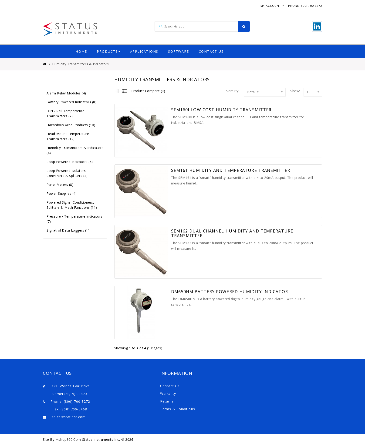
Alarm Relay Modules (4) (66, 93)
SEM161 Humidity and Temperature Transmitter (230, 170)
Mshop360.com (68, 439)
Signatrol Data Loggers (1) (68, 230)
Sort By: (232, 91)
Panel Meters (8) (60, 184)
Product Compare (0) (148, 91)
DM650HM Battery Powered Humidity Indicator (229, 291)
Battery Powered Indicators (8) (71, 102)
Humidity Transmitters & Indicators (80, 64)
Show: (291, 91)
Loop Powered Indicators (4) (70, 162)
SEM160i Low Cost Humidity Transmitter (221, 110)
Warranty (168, 393)
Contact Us (169, 386)
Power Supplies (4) (62, 193)
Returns (167, 401)
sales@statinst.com (69, 417)
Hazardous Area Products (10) (71, 125)
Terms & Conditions (177, 409)
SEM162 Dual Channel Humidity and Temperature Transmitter (232, 233)
